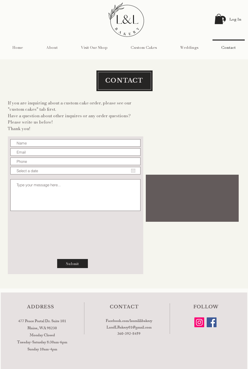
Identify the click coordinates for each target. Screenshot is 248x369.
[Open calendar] (133, 171)
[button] (219, 19)
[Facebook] (212, 322)
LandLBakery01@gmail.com (129, 327)
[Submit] (72, 263)
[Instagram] (199, 322)
